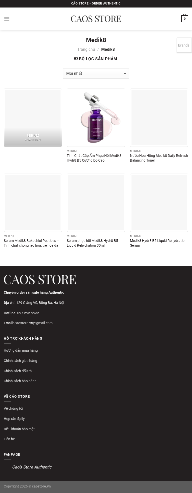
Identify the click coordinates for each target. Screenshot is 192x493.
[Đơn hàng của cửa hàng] (96, 74)
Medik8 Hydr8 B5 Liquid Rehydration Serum (158, 243)
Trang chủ (86, 49)
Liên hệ (9, 439)
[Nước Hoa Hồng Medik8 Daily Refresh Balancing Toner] (159, 117)
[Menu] (7, 19)
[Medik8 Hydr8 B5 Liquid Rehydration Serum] (159, 202)
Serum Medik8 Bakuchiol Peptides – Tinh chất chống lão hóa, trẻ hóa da (31, 243)
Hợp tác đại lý (14, 419)
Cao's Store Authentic (32, 466)
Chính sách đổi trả (18, 371)
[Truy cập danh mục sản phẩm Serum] (33, 118)
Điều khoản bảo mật (19, 429)
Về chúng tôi (13, 408)
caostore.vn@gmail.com (33, 323)
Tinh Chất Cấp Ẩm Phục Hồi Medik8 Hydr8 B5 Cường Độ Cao (94, 158)
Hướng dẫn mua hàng (21, 350)
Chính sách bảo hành (20, 381)
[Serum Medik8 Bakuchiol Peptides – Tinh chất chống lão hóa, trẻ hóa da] (32, 202)
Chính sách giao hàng (20, 361)
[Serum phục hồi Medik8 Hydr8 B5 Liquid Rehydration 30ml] (96, 202)
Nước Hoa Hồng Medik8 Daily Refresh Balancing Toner (159, 158)
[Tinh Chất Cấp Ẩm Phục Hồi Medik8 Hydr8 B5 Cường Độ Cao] (96, 117)
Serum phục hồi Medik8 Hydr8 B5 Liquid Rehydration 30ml (92, 243)
